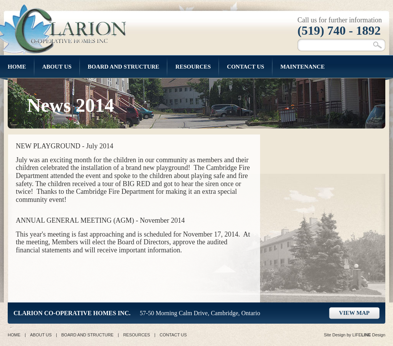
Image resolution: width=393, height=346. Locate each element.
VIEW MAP (354, 313)
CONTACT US (173, 335)
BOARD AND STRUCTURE (87, 335)
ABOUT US (41, 335)
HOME (14, 335)
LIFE (361, 335)
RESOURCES (136, 335)
